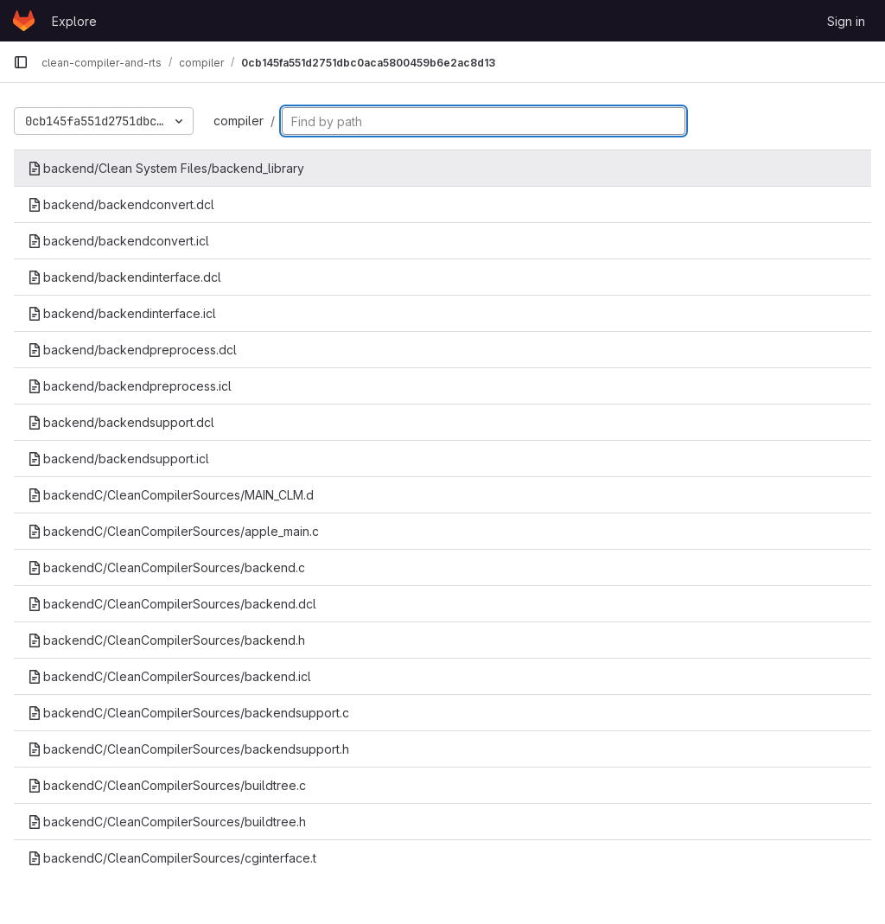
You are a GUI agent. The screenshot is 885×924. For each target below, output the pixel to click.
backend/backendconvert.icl (118, 240)
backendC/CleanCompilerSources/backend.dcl (172, 603)
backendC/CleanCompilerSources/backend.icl (169, 676)
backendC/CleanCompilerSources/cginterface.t (172, 858)
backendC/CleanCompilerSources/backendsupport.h (188, 749)
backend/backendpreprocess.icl (130, 386)
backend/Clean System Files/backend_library (166, 168)
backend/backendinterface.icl (122, 313)
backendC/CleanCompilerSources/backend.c (166, 567)
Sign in (846, 21)
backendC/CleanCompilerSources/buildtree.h (167, 821)
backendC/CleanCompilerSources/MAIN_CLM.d (171, 494)
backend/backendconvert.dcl (121, 204)
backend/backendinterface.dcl (124, 277)
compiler (238, 120)
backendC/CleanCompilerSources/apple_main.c (173, 531)
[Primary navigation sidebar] (21, 62)
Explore (74, 21)
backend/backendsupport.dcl (121, 422)
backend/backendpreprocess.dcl (132, 349)
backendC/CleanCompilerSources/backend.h (166, 640)
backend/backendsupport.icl (118, 458)
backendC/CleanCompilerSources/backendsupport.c (188, 712)
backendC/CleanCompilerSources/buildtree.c (167, 785)
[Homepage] (24, 21)
